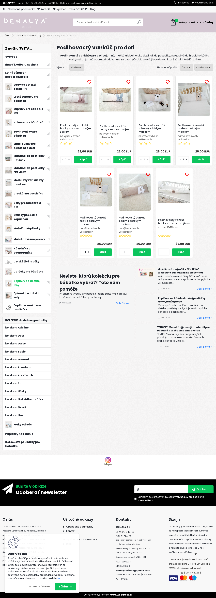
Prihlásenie (183, 2)
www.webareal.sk (121, 594)
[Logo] (25, 22)
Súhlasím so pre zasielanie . (171, 498)
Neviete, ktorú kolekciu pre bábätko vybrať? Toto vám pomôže (90, 282)
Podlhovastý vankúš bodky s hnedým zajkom (174, 221)
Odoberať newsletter (41, 492)
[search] (139, 23)
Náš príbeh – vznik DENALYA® (70, 9)
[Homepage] (3, 9)
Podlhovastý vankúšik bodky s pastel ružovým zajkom (75, 129)
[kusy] (66, 159)
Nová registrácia (204, 2)
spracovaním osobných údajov (170, 497)
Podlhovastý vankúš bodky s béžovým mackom (191, 129)
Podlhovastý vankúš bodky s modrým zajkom (115, 128)
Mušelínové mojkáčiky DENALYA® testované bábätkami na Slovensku (180, 271)
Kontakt (43, 9)
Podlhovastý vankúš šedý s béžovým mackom (93, 221)
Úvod (7, 35)
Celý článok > (123, 303)
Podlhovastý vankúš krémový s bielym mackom (152, 129)
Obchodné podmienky (21, 9)
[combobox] (186, 67)
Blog (92, 9)
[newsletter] (200, 489)
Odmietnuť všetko (39, 586)
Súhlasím (65, 586)
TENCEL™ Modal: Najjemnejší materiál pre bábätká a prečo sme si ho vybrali (183, 329)
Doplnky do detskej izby (28, 35)
